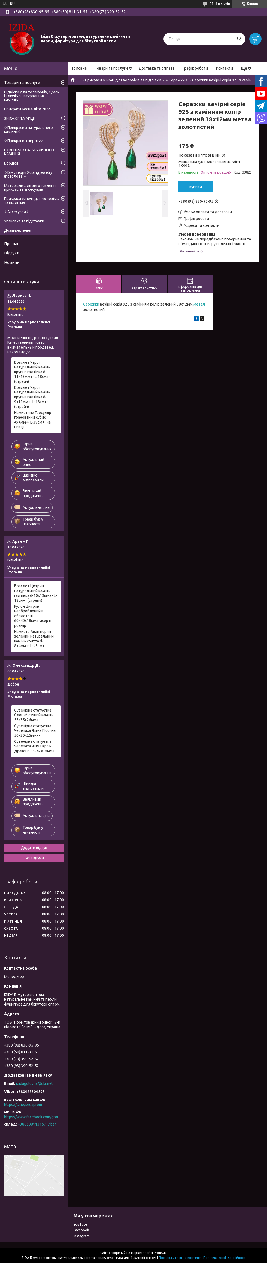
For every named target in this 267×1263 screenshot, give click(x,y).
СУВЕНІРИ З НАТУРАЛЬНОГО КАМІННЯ (29, 152)
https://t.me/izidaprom (23, 1104)
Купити (195, 187)
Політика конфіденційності (225, 1257)
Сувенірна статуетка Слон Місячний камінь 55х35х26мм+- (33, 715)
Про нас (11, 243)
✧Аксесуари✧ (16, 212)
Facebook (81, 1230)
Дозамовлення (17, 230)
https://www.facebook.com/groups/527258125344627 (34, 1117)
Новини (11, 262)
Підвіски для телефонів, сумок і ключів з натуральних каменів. (31, 96)
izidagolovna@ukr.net (34, 1083)
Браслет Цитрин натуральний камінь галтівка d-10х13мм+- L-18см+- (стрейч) (35, 593)
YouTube (81, 1224)
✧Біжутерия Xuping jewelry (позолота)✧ (28, 174)
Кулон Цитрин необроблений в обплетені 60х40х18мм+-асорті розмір (32, 616)
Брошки (11, 163)
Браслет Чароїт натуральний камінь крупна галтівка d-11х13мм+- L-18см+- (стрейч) (32, 372)
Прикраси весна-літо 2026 (27, 109)
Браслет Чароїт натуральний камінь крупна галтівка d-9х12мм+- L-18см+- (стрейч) (32, 397)
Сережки (91, 304)
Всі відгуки (34, 858)
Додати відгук (34, 847)
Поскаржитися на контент (180, 1257)
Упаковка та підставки (24, 221)
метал (199, 304)
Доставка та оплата (156, 68)
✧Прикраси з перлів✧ (23, 141)
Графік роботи (195, 68)
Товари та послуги (111, 68)
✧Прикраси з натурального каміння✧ (28, 129)
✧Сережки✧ (176, 80)
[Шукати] (239, 39)
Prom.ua (160, 1253)
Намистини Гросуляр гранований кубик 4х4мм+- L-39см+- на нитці (32, 419)
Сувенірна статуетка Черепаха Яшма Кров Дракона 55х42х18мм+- (35, 746)
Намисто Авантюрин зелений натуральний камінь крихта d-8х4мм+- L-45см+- (34, 638)
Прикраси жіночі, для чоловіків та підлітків (123, 80)
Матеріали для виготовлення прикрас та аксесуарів (30, 187)
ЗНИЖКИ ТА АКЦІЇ (19, 118)
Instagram (82, 1236)
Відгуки (11, 253)
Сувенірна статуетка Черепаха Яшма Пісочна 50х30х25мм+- (35, 731)
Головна (79, 68)
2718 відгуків (220, 3)
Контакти (224, 68)
